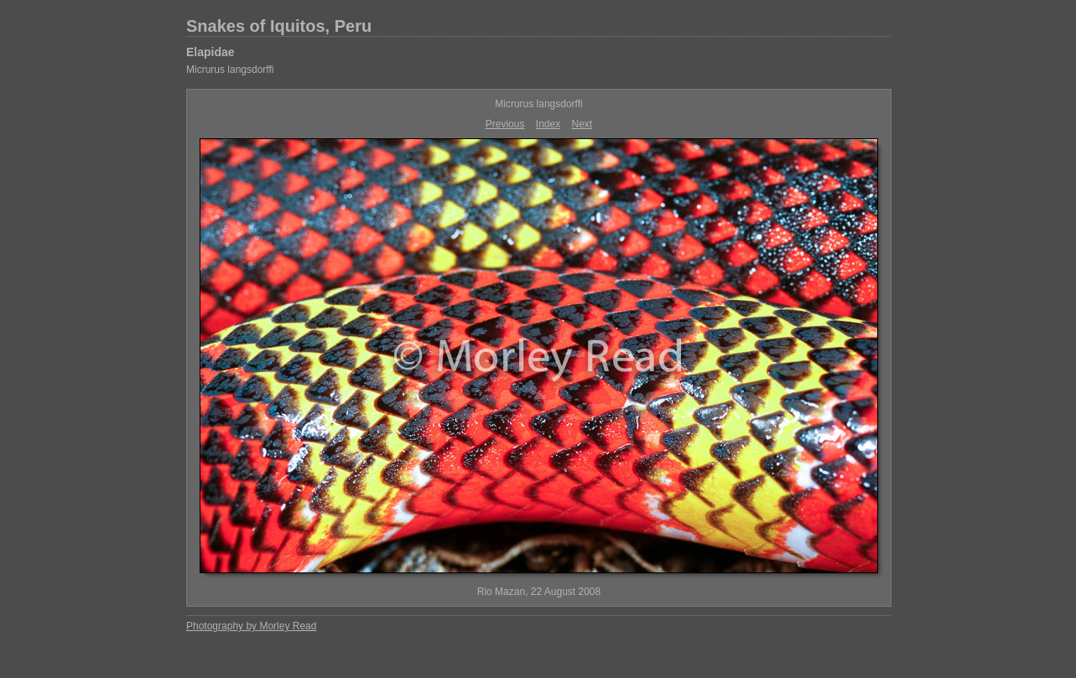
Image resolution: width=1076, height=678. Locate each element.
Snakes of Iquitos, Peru (279, 26)
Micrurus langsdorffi (229, 69)
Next (582, 124)
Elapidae (210, 52)
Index (548, 124)
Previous (505, 124)
